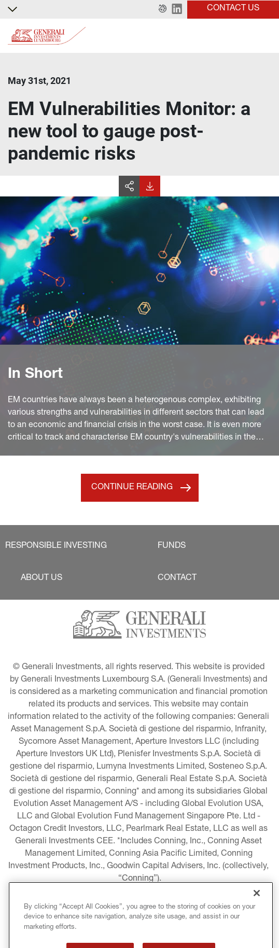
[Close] (256, 905)
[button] (163, 9)
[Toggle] (265, 36)
